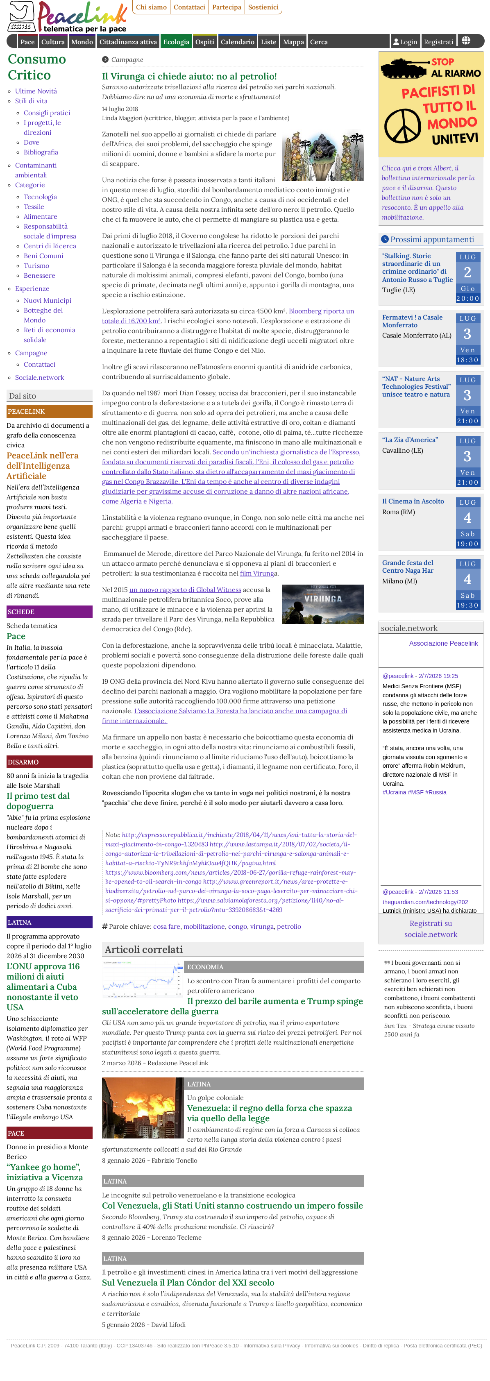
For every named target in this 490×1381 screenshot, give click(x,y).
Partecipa (226, 7)
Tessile (34, 206)
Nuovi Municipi (48, 300)
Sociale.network (39, 377)
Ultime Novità (36, 91)
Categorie (30, 185)
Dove (31, 142)
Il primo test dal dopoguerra (38, 801)
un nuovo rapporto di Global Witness (185, 589)
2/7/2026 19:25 (438, 676)
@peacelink (398, 676)
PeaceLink (26, 411)
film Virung (257, 573)
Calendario (237, 42)
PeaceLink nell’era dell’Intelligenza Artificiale (43, 465)
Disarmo (23, 762)
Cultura (53, 42)
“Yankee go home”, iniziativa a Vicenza (45, 1172)
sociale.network (409, 628)
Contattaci (189, 7)
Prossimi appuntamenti (432, 239)
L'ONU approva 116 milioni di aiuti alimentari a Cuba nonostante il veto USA (43, 987)
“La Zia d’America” (410, 439)
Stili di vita (31, 101)
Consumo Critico (37, 66)
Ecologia (176, 42)
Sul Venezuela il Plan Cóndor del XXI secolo (273, 1312)
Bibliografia (41, 152)
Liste (269, 42)
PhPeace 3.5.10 (220, 1375)
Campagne (31, 353)
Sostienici (263, 7)
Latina (19, 922)
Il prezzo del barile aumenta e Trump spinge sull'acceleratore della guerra (232, 1006)
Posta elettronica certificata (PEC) (443, 1375)
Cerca (319, 42)
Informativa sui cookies (331, 1375)
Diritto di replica (381, 1375)
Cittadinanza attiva (128, 42)
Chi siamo (151, 7)
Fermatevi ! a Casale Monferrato (412, 321)
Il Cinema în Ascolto (413, 501)
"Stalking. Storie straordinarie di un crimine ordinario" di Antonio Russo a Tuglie (417, 267)
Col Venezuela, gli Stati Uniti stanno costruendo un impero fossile (258, 1220)
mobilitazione (204, 926)
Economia (205, 967)
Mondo (82, 42)
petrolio (289, 926)
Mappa (293, 42)
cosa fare (166, 926)
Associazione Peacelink (443, 643)
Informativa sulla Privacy (271, 1375)
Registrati (439, 42)
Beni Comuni (44, 256)
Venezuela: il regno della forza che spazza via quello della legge (269, 1113)
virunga (262, 926)
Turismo (36, 265)
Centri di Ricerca (50, 246)
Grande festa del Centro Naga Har (407, 566)
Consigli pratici (47, 113)
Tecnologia (40, 197)
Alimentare (40, 216)
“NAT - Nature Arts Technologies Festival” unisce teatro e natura (416, 386)
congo (237, 926)
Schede (21, 612)
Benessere (39, 275)
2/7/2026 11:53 (438, 892)
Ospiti (204, 42)
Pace (27, 42)
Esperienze (32, 288)
